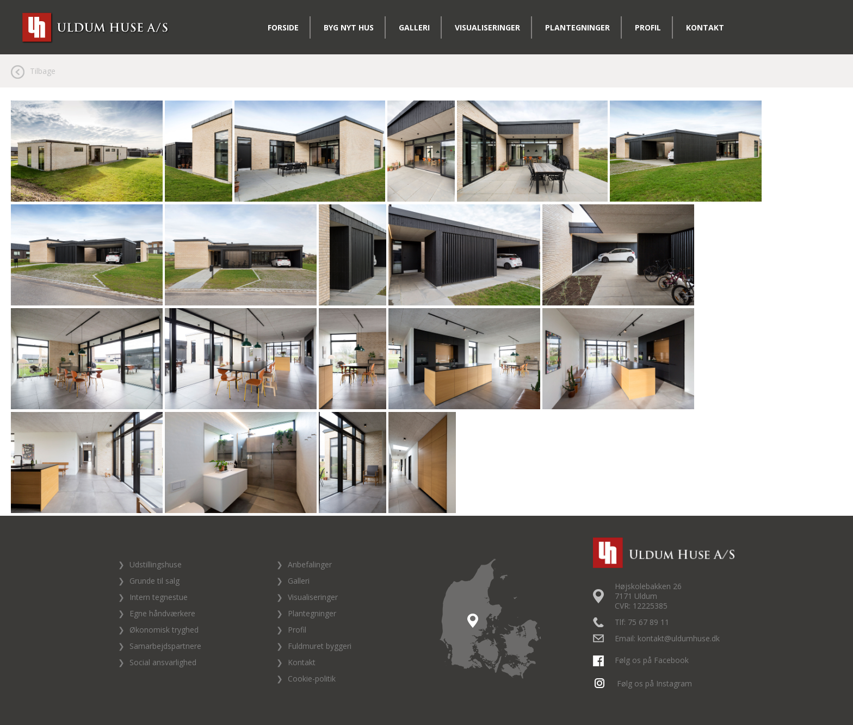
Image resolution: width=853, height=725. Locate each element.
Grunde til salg (154, 581)
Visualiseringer (487, 27)
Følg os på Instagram (644, 683)
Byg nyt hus (349, 27)
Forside (283, 27)
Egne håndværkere (162, 613)
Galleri (414, 27)
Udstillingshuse (155, 564)
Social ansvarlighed (162, 662)
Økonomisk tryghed (164, 629)
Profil (648, 27)
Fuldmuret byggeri (319, 646)
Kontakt (705, 27)
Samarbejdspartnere (165, 646)
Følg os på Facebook (642, 660)
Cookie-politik (312, 678)
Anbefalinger (310, 564)
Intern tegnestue (158, 597)
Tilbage (42, 71)
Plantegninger (577, 27)
